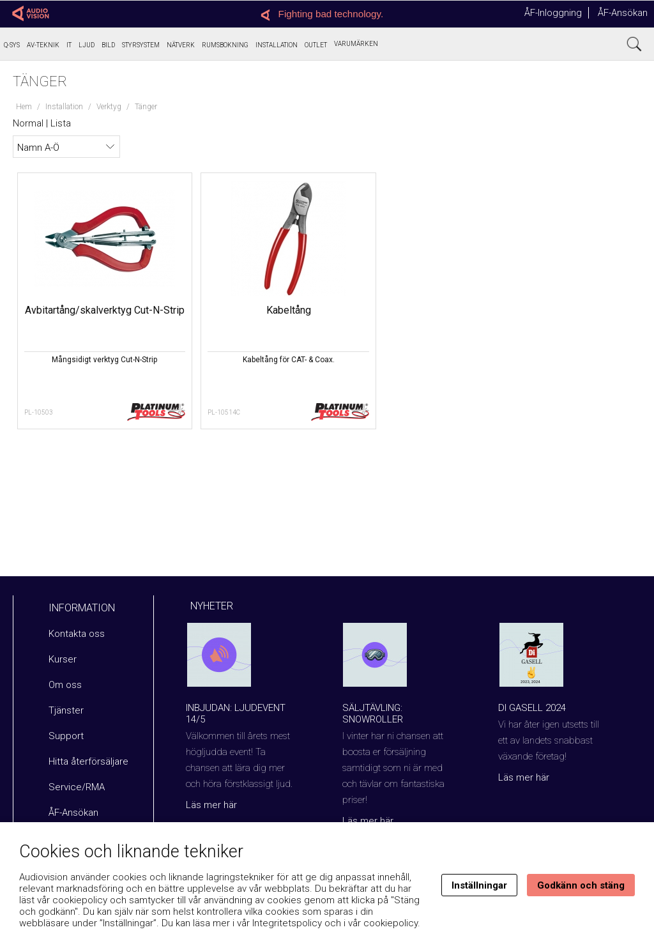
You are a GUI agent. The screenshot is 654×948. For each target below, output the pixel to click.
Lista (60, 123)
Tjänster (66, 710)
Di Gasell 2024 (532, 708)
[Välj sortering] (66, 146)
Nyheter (211, 606)
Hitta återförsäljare (88, 761)
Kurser (63, 659)
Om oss (65, 685)
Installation (64, 106)
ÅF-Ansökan (623, 13)
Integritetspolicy (287, 923)
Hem (24, 106)
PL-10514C (166, 412)
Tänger (146, 106)
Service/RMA (77, 787)
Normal (28, 123)
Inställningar (479, 885)
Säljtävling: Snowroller (372, 713)
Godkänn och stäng (581, 885)
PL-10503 (39, 412)
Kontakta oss (77, 633)
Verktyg (108, 106)
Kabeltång (200, 310)
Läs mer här (211, 805)
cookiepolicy (390, 923)
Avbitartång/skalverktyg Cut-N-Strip (78, 316)
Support (66, 736)
